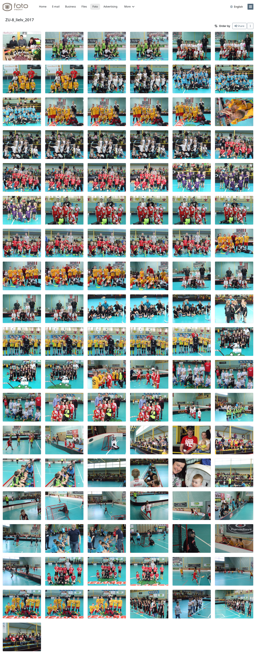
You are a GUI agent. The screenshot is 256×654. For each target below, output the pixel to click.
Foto (95, 6)
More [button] (129, 6)
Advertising (110, 6)
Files (84, 6)
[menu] (250, 7)
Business (70, 6)
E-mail (56, 6)
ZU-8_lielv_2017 (19, 19)
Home (43, 6)
